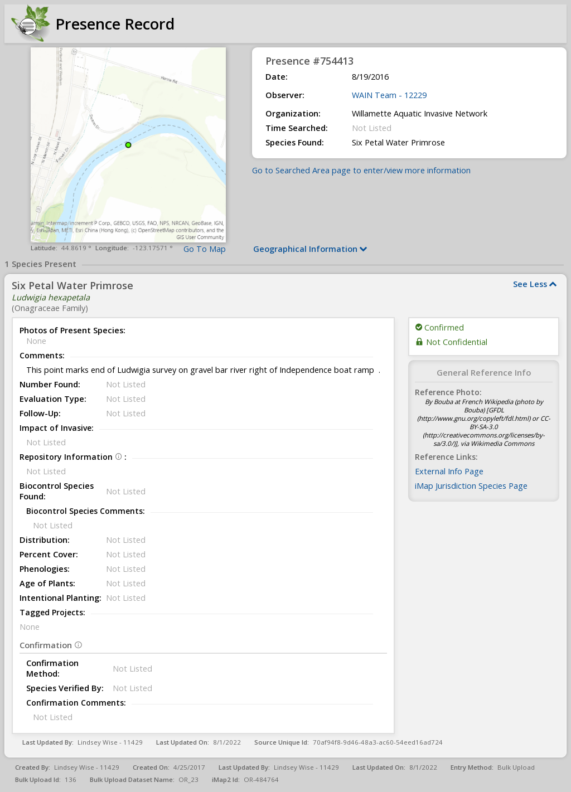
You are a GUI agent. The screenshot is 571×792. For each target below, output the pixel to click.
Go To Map (204, 249)
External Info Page (449, 471)
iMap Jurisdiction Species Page (471, 485)
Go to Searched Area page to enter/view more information (361, 170)
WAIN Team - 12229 (389, 95)
